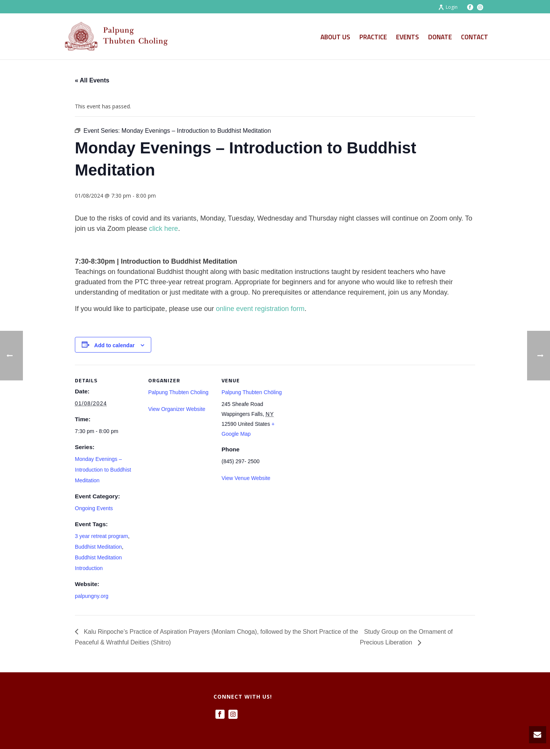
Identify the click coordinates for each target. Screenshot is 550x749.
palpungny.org (91, 596)
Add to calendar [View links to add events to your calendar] (114, 345)
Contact (474, 37)
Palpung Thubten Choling (178, 392)
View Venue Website (246, 478)
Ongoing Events (94, 508)
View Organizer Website (176, 409)
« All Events (92, 80)
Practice (373, 37)
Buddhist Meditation (98, 547)
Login (448, 7)
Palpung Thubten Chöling (252, 392)
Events (407, 37)
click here (163, 228)
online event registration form (260, 308)
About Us (335, 37)
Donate (440, 37)
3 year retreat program (101, 536)
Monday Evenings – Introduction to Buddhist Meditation (103, 469)
